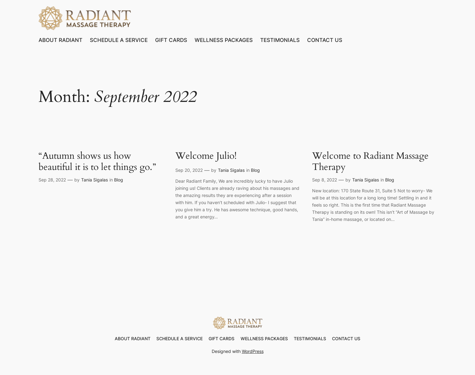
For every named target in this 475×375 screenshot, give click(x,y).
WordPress (253, 351)
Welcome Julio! (206, 156)
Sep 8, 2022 (324, 179)
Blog (118, 179)
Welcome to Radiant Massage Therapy (370, 162)
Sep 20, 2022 (189, 170)
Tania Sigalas (94, 179)
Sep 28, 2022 (52, 179)
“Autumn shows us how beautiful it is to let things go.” (97, 162)
